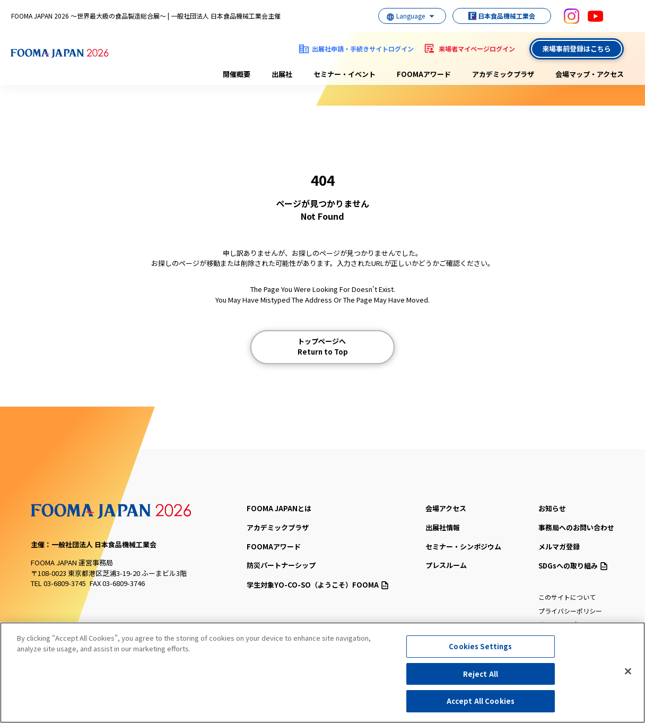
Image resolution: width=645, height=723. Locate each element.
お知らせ (552, 508)
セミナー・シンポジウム (463, 546)
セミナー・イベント (344, 74)
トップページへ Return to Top (323, 346)
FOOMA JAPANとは (279, 508)
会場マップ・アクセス (589, 74)
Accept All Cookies (481, 701)
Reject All (480, 674)
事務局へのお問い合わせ (576, 527)
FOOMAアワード (424, 74)
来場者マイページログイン (477, 48)
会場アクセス (445, 508)
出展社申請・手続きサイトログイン (363, 48)
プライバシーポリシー (570, 610)
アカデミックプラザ (503, 74)
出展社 (282, 74)
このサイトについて (567, 596)
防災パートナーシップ (281, 565)
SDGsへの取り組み (572, 566)
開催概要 (236, 74)
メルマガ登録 (559, 546)
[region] (322, 672)
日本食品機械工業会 (496, 15)
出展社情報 (442, 527)
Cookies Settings (480, 646)
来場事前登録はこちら (576, 49)
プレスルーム (446, 565)
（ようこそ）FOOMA (317, 585)
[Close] (628, 671)
